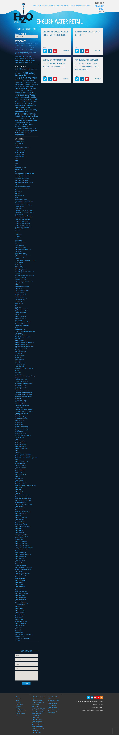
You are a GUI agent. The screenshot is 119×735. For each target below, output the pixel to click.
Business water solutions (22, 203)
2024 (16, 162)
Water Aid (17, 452)
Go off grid (18, 264)
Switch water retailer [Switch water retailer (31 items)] (27, 86)
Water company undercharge (23, 500)
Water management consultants (24, 567)
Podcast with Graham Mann (22, 324)
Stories (17, 370)
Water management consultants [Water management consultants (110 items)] (22, 127)
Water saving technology (21, 603)
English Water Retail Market (22, 255)
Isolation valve (19, 296)
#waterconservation (20, 151)
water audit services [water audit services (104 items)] (22, 99)
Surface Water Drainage (38, 708)
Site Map (18, 712)
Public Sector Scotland (21, 335)
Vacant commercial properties (23, 435)
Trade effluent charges (21, 417)
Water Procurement (53, 709)
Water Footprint (52, 707)
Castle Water (18, 208)
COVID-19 (17, 238)
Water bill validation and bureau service (25, 486)
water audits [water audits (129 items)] (31, 97)
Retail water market (20, 352)
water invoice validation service (23, 549)
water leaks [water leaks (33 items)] (29, 120)
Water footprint (19, 538)
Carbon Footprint (19, 207)
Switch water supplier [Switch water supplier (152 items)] (24, 88)
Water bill (17, 476)
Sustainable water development (23, 393)
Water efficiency (19, 523)
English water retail (20, 253)
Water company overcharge (22, 495)
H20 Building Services (21, 268)
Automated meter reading (22, 188)
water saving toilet (20, 605)
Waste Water (51, 713)
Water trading (18, 627)
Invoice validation (19, 292)
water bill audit (19, 478)
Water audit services (20, 467)
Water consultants (20, 508)
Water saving (18, 601)
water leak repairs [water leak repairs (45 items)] (20, 120)
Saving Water (35, 706)
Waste (16, 439)
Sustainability (18, 389)
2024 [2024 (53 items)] (20, 69)
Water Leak (18, 551)
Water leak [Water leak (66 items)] (25, 116)
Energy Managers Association (23, 249)
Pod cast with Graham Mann (23, 322)
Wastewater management (22, 448)
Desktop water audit (20, 242)
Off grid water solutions (21, 309)
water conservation (20, 502)
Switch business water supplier (23, 396)
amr (16, 184)
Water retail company (21, 592)
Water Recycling (36, 732)
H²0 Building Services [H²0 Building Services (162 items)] (26, 79)
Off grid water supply (20, 313)
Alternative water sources (22, 179)
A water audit (18, 169)
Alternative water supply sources (24, 182)
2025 (16, 164)
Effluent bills (18, 244)
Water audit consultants (21, 461)
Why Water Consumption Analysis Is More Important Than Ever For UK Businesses (26, 44)
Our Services (40, 5)
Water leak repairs (20, 560)
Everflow (17, 259)
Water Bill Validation (37, 719)
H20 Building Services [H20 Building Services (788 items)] (24, 76)
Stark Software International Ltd (24, 368)
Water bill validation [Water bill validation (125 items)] (22, 101)
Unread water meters (21, 433)
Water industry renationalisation (24, 547)
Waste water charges (21, 443)
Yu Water (17, 640)
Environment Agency (20, 257)
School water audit (20, 355)
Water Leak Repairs (37, 725)
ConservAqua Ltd (19, 229)
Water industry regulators (22, 545)
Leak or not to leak (20, 300)
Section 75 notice (19, 359)
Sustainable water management (24, 394)
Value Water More (20, 437)
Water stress (18, 618)
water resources (19, 588)
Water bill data (19, 480)
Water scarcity (19, 608)
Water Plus (18, 577)
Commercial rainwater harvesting (24, 216)
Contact (88, 5)
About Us (72, 5)
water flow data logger (21, 534)
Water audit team (19, 471)
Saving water (18, 353)
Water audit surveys (20, 469)
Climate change (19, 214)
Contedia (17, 231)
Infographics (59, 5)
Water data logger (20, 519)
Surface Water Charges (21, 380)
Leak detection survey (21, 298)
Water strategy (19, 616)
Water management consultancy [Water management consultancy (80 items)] (24, 123)
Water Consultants (37, 721)
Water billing (18, 487)
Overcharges (18, 320)
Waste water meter (20, 446)
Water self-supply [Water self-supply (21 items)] (28, 128)
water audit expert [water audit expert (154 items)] (22, 94)
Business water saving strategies (24, 201)
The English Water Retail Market (24, 411)
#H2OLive (17, 145)
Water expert (18, 528)
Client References (81, 5)
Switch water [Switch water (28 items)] (31, 84)
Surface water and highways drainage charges (25, 377)
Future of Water (19, 262)
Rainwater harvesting (21, 340)
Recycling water (19, 350)
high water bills (19, 283)
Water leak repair (19, 558)
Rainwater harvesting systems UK (24, 346)
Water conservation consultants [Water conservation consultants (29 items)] (23, 105)
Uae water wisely (19, 420)
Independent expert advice (22, 290)
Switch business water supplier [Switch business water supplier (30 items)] (28, 82)
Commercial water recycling (22, 220)
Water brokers (19, 491)
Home (34, 5)
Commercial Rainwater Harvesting (38, 729)
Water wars (18, 631)
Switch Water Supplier (38, 710)
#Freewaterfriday (19, 141)
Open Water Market (20, 318)
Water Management (37, 727)
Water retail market (20, 595)
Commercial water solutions (22, 225)
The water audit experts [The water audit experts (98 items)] (24, 91)
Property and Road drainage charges (25, 331)
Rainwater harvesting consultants (24, 342)
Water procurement (20, 580)
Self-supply (18, 361)
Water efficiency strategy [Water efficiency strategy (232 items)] (23, 112)
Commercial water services (22, 223)
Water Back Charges (20, 474)
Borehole (17, 193)
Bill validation (18, 192)
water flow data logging (21, 536)
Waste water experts (20, 445)
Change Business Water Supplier (24, 210)
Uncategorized (19, 424)
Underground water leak (21, 428)
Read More (66, 50)
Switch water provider (21, 400)
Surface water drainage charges (23, 383)
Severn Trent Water (20, 363)
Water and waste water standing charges (26, 458)
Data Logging (18, 240)
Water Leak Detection (38, 723)
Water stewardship (20, 614)
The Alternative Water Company (23, 409)
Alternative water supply (21, 180)
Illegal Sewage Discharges (22, 287)
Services (18, 699)
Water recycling (19, 584)
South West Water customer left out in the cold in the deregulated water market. (54, 63)
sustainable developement (22, 391)
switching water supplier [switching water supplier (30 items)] (21, 84)
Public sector (18, 333)
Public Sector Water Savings (22, 337)
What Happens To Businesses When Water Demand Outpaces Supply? (25, 61)
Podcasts (66, 5)
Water (16, 450)
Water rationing (19, 582)
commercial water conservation (23, 218)
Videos (17, 708)
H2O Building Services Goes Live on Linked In (24, 272)
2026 (16, 166)
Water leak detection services (23, 554)
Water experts (19, 530)
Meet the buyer (19, 303)
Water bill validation (20, 484)
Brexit (16, 197)
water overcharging (20, 575)
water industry (19, 540)
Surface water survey (21, 385)
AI (15, 171)
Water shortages (19, 612)
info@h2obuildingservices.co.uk (94, 710)
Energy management (20, 247)
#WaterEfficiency (19, 153)
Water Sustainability (20, 623)
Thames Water (19, 407)
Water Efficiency (52, 703)
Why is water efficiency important (24, 634)
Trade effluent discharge (21, 419)
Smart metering (19, 367)
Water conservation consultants (23, 504)
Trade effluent (18, 415)
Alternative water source (21, 177)
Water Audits (35, 717)
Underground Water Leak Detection (53, 700)
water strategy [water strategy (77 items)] (27, 130)
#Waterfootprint (19, 154)
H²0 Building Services (20, 279)
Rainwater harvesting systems (23, 344)
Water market (18, 571)
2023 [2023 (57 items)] (16, 69)
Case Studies (52, 5)
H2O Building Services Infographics (24, 275)
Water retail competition (21, 593)
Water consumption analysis (22, 512)
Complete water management (23, 227)
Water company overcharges (23, 497)
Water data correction (21, 517)
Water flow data (19, 532)
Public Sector (35, 704)
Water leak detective (20, 556)
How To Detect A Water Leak (54, 697)
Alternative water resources (22, 175)
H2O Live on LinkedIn (20, 277)
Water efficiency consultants (23, 526)
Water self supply (19, 610)
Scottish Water (19, 357)
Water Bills (18, 489)
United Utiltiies (19, 432)
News (46, 5)
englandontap (18, 251)
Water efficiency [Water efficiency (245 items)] (22, 108)
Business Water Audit (21, 199)
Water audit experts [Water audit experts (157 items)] (25, 95)
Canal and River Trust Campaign (23, 205)
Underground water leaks (22, 430)
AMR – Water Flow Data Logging (38, 698)
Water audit (18, 460)
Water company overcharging (23, 499)
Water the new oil (20, 625)
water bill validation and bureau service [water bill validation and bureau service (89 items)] (26, 102)
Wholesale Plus (19, 633)
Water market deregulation (22, 573)
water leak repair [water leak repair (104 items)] (29, 118)
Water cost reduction (20, 513)
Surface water (19, 374)
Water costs (18, 515)
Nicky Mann (18, 307)
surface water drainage (21, 381)
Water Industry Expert (21, 541)
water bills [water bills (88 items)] (33, 99)
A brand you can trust (20, 167)
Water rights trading (20, 599)
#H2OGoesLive (19, 143)
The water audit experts (21, 413)
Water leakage (19, 562)
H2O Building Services (23, 13)
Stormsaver (18, 372)
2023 (16, 160)
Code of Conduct (20, 714)
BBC (16, 190)
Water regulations (20, 586)
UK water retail (19, 422)
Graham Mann (19, 266)
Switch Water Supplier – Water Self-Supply (38, 713)
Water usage (18, 629)
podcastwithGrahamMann (22, 326)
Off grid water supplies (21, 311)
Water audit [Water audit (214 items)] (30, 92)
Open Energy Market (20, 316)
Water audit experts (20, 465)
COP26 (17, 233)
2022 (16, 158)
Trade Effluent (36, 715)
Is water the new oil (20, 294)
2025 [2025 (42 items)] (23, 69)
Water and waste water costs (23, 454)
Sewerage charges (20, 365)
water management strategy (23, 569)
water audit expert (20, 463)
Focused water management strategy (25, 260)
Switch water (18, 398)
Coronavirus (18, 236)
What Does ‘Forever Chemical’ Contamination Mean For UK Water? (25, 57)
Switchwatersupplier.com (22, 406)
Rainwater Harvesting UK (22, 348)
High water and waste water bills (24, 281)
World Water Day (19, 636)
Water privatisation (20, 579)
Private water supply (20, 329)
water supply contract (21, 621)
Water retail (18, 590)
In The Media (18, 288)
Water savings (19, 606)
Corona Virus (18, 234)
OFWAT (17, 314)
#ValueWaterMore (20, 149)
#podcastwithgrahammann (22, 147)
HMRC (16, 285)
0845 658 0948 (99, 8)
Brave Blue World (19, 195)
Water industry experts (21, 543)
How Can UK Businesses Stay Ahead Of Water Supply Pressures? (25, 53)
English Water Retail (37, 701)
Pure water (18, 339)
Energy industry (19, 246)
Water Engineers (52, 705)
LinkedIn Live (18, 301)
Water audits (18, 473)
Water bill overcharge (20, 482)
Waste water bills (19, 441)
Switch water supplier (21, 402)
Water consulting (19, 510)
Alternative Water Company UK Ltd (24, 173)
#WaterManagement (20, 156)
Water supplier (19, 619)
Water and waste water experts (23, 456)
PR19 (16, 327)
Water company (19, 493)
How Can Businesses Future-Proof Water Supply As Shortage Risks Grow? (26, 48)
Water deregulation (20, 521)
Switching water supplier (21, 404)
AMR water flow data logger (22, 186)
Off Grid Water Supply (38, 702)
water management (20, 566)
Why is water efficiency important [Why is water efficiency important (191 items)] (26, 132)
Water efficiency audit (21, 525)
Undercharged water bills (22, 426)
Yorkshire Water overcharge (22, 638)
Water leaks (18, 564)
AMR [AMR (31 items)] (26, 69)
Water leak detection (20, 553)
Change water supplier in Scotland (24, 212)
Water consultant (19, 506)
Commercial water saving (22, 221)
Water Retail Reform (20, 597)
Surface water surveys (21, 387)
